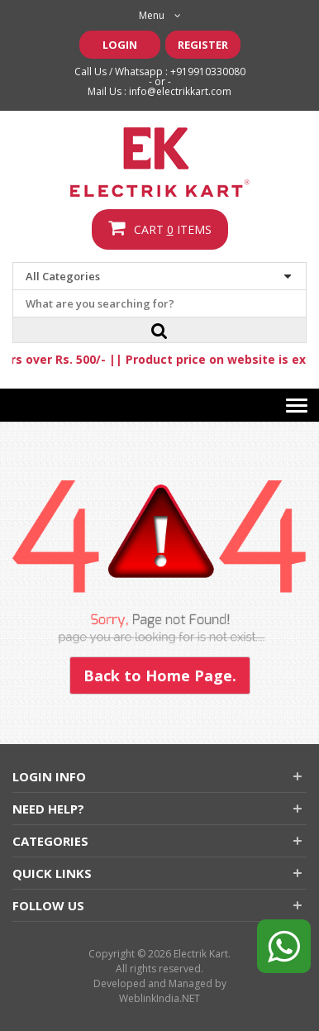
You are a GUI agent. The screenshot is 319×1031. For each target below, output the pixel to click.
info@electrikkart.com (180, 91)
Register (203, 44)
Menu (160, 15)
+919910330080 (207, 71)
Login (119, 44)
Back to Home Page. (159, 675)
